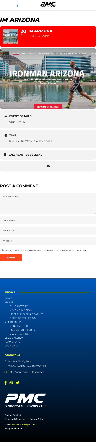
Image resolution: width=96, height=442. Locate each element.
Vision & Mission (21, 310)
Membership (13, 322)
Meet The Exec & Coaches (27, 314)
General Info (19, 326)
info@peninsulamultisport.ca (26, 372)
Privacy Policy (36, 419)
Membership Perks (22, 330)
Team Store (12, 341)
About (9, 302)
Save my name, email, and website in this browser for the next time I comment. (45, 250)
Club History (19, 306)
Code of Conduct (13, 415)
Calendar (15, 154)
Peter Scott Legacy (23, 318)
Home (8, 298)
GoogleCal (33, 154)
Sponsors (11, 345)
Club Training (19, 333)
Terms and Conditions (15, 419)
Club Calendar (15, 337)
